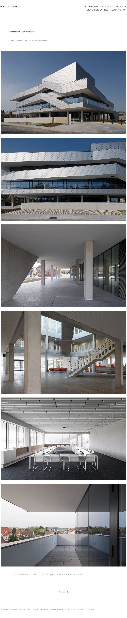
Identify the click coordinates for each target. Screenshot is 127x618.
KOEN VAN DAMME (8, 6)
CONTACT (122, 10)
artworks (121, 6)
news (113, 10)
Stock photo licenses (97, 10)
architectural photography (95, 6)
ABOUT (111, 6)
